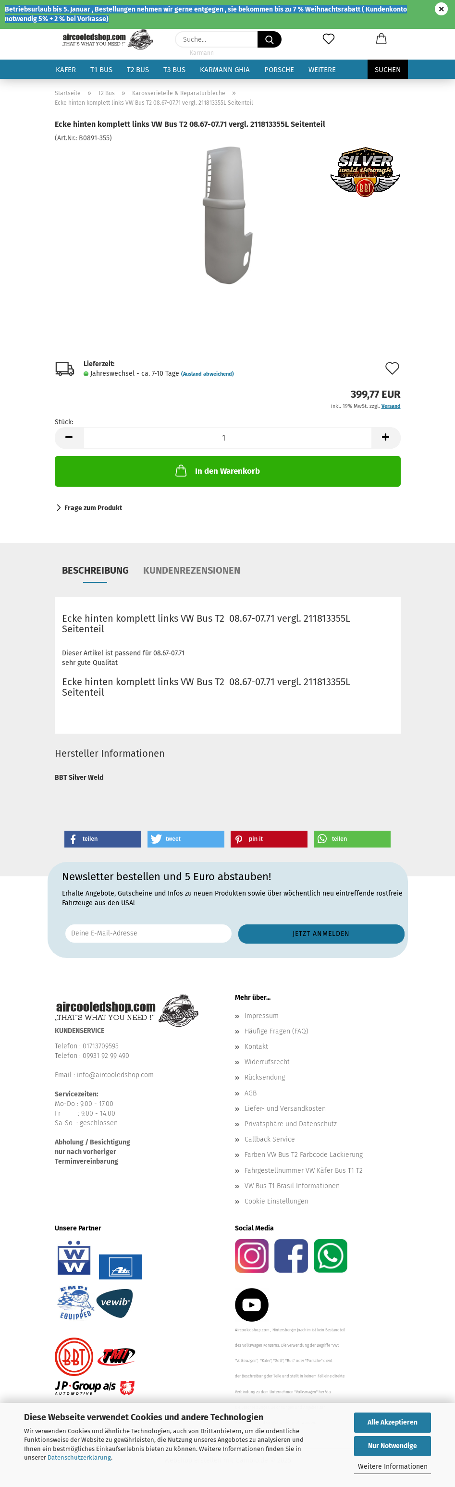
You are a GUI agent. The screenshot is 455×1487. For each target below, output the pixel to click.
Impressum (262, 1016)
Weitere (322, 69)
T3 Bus (174, 69)
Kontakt (256, 1047)
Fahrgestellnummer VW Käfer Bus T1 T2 (304, 1171)
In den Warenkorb (216, 470)
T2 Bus (138, 69)
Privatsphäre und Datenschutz (291, 1124)
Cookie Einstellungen (276, 1201)
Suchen (388, 69)
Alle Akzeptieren (393, 1422)
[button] (381, 39)
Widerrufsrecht (267, 1062)
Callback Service (270, 1139)
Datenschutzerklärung (79, 1457)
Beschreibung (95, 570)
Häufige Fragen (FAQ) (276, 1031)
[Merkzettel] (328, 39)
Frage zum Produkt (93, 508)
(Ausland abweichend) (207, 374)
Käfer (66, 69)
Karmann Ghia (225, 69)
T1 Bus (101, 69)
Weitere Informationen (393, 1466)
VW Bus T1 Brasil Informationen (292, 1186)
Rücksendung (265, 1077)
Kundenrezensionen (191, 570)
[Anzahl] (228, 438)
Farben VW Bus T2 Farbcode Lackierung (304, 1155)
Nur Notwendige (392, 1446)
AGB (251, 1093)
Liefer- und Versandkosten (285, 1109)
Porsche (279, 69)
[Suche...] (270, 39)
